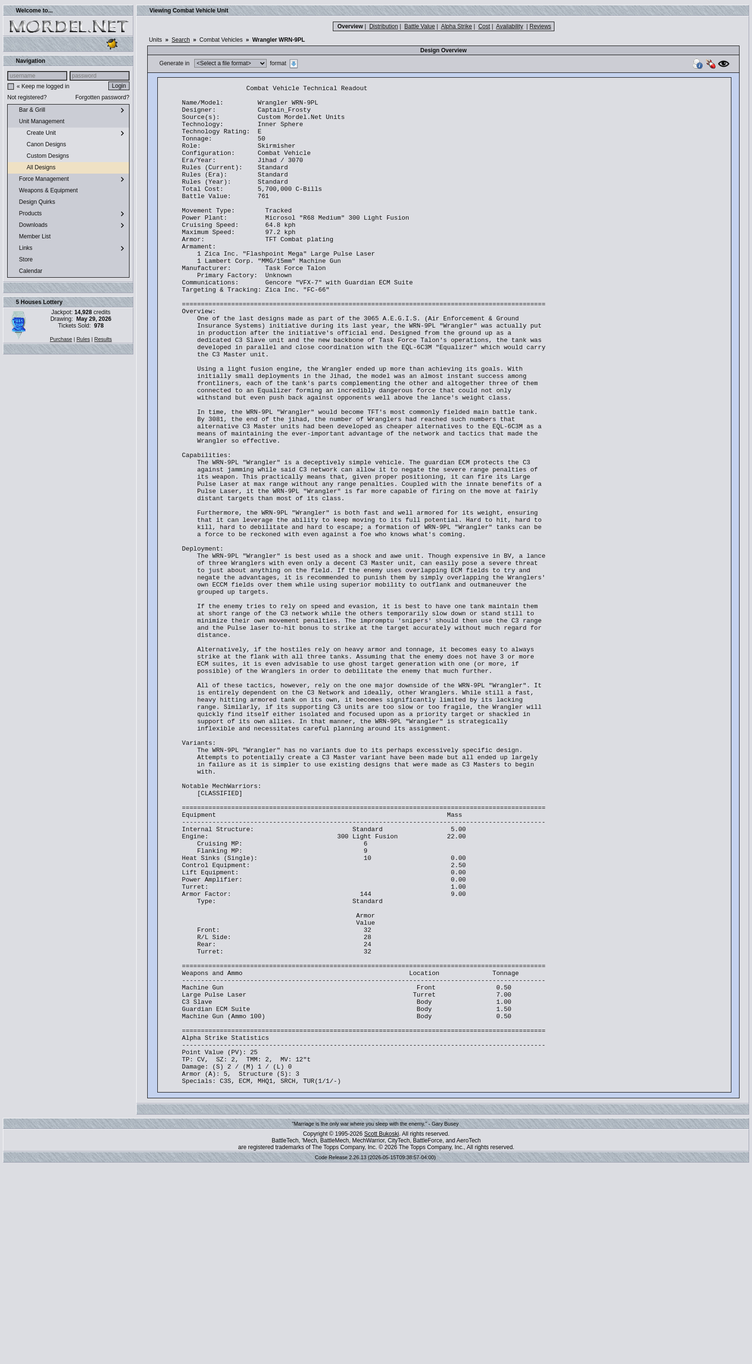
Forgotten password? (102, 97)
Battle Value (419, 26)
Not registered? (27, 97)
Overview (350, 26)
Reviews (540, 26)
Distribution (383, 26)
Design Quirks (33, 202)
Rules (83, 339)
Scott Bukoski (381, 1333)
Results (103, 339)
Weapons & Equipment (45, 191)
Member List (31, 237)
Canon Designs (39, 145)
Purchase (61, 339)
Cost (484, 26)
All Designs (33, 168)
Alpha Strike (456, 26)
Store (22, 260)
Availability (509, 26)
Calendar (27, 271)
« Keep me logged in (43, 86)
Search (181, 39)
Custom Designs (40, 156)
